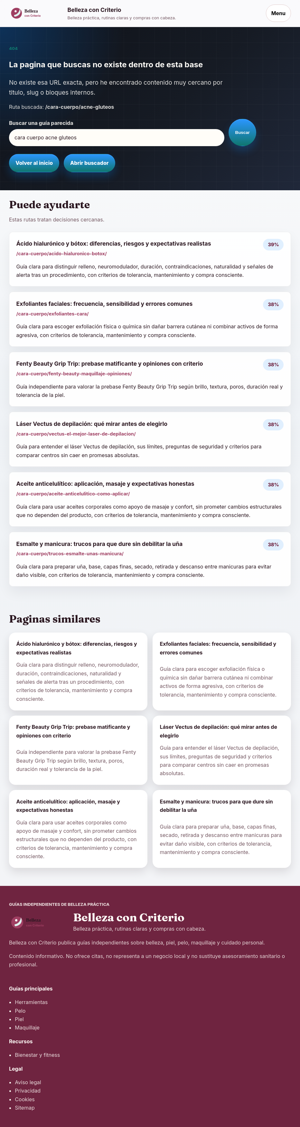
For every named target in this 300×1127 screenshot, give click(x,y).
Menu (278, 13)
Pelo (20, 1011)
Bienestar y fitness (37, 1055)
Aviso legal (28, 1082)
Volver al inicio (34, 163)
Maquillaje (27, 1027)
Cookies (24, 1099)
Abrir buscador (89, 163)
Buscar (242, 132)
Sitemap (24, 1107)
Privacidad (28, 1090)
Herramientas (31, 1002)
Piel (19, 1019)
